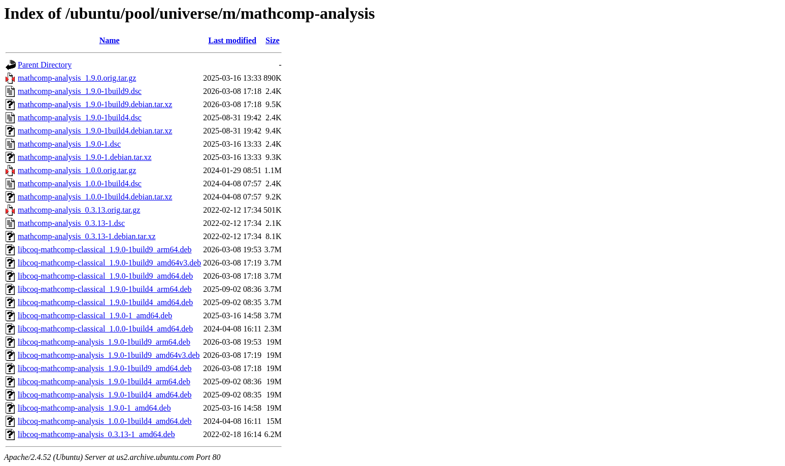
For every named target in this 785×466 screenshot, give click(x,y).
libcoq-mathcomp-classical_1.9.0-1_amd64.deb (95, 315)
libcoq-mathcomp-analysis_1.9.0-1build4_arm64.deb (104, 381)
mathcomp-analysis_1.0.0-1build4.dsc (80, 183)
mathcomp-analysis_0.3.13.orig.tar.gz (79, 210)
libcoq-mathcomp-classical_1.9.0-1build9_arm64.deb (105, 249)
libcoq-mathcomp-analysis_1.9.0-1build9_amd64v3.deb (109, 355)
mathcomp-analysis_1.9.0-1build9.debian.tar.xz (95, 104)
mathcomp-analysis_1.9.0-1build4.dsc (80, 117)
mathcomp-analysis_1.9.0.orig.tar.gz (77, 78)
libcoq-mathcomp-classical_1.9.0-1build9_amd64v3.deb (109, 262)
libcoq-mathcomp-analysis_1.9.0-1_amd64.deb (94, 408)
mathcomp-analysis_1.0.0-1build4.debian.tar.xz (95, 196)
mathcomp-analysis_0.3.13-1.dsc (71, 223)
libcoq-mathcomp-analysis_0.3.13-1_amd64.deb (96, 434)
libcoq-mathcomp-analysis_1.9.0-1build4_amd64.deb (105, 394)
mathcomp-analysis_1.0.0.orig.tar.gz (77, 170)
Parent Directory (45, 64)
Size (272, 40)
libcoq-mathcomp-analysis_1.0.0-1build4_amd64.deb (105, 421)
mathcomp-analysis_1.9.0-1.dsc (69, 144)
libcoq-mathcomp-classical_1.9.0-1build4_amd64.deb (105, 302)
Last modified (232, 40)
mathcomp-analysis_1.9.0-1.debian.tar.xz (84, 157)
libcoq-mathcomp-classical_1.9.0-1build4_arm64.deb (105, 289)
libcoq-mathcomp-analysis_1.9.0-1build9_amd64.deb (105, 368)
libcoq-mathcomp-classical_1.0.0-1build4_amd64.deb (105, 328)
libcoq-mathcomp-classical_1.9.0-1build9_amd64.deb (105, 276)
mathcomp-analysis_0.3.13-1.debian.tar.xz (86, 236)
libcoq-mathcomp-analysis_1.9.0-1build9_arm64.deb (104, 342)
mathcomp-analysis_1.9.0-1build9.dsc (80, 91)
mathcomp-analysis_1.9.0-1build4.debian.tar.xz (95, 130)
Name (109, 40)
